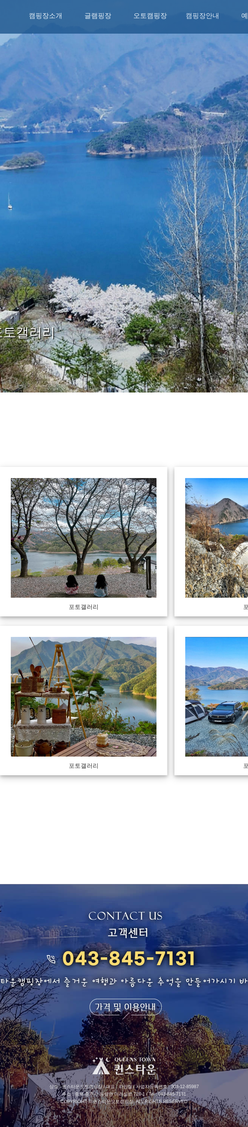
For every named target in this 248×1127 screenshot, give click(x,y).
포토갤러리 (84, 607)
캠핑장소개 (45, 15)
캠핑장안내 (202, 15)
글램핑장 (97, 15)
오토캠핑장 (150, 15)
